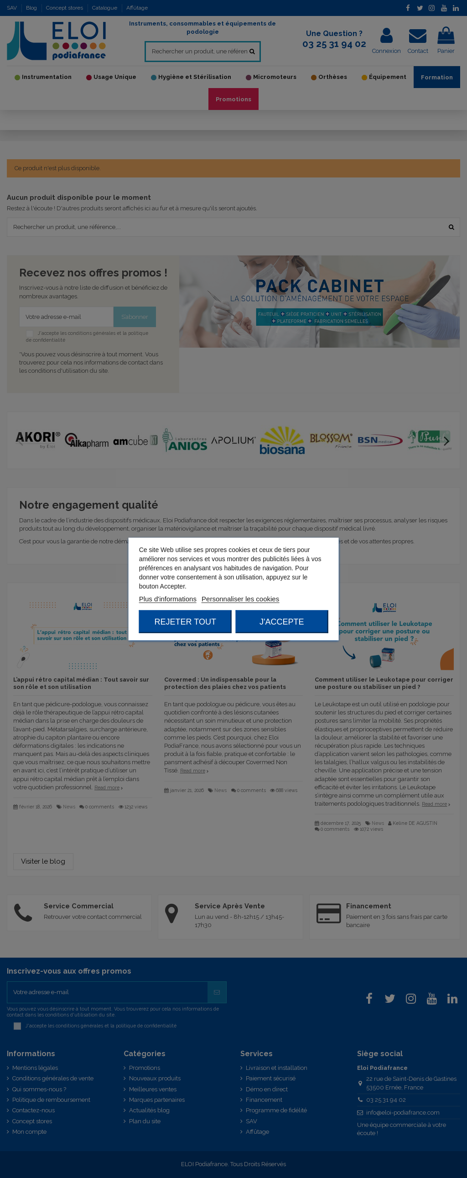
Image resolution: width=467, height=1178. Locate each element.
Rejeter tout (185, 621)
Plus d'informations (168, 599)
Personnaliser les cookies (240, 599)
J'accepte (281, 621)
